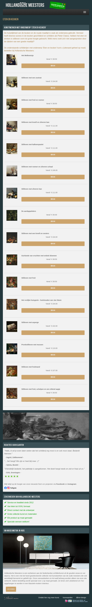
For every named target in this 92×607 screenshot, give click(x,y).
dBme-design (81, 598)
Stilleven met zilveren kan (31, 189)
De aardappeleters (28, 211)
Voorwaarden (68, 598)
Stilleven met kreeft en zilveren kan (35, 122)
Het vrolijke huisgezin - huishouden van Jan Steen (41, 300)
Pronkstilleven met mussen (32, 345)
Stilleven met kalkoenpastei (32, 144)
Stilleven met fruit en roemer (32, 100)
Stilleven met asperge (30, 322)
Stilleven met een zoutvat (31, 78)
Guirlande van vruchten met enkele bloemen (39, 256)
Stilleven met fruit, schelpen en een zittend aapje (40, 389)
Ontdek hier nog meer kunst (48, 598)
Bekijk (53, 66)
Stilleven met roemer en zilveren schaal (37, 167)
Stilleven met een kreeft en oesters (35, 233)
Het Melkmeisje (27, 55)
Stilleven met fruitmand (30, 367)
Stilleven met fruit (28, 278)
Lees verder (11, 589)
